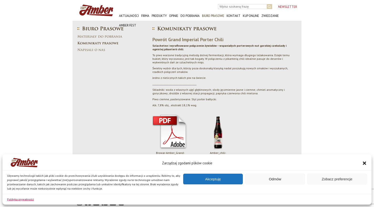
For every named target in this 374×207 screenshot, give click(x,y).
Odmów (275, 179)
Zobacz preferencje (337, 179)
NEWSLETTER (287, 7)
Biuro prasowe (213, 16)
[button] (364, 163)
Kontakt (233, 16)
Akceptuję (213, 179)
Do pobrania (190, 16)
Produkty (159, 16)
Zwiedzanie (270, 16)
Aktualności (129, 16)
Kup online (251, 16)
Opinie (173, 16)
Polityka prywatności (20, 199)
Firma (145, 16)
